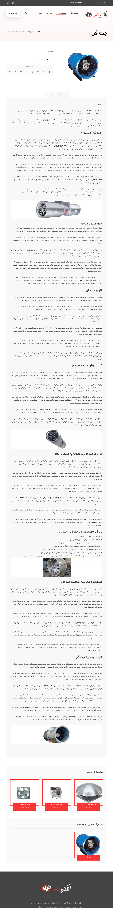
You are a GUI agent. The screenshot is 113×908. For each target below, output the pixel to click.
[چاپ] (9, 72)
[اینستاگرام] (12, 3)
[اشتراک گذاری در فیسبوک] (49, 72)
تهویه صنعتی (31, 379)
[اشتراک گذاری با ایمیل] (15, 72)
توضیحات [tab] (62, 95)
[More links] (33, 13)
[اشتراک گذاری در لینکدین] (21, 72)
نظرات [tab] (49, 95)
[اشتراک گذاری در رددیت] (32, 72)
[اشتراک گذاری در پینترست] (38, 72)
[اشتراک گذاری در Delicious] (26, 72)
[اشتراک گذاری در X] (43, 72)
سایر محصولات (37, 59)
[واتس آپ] (8, 3)
